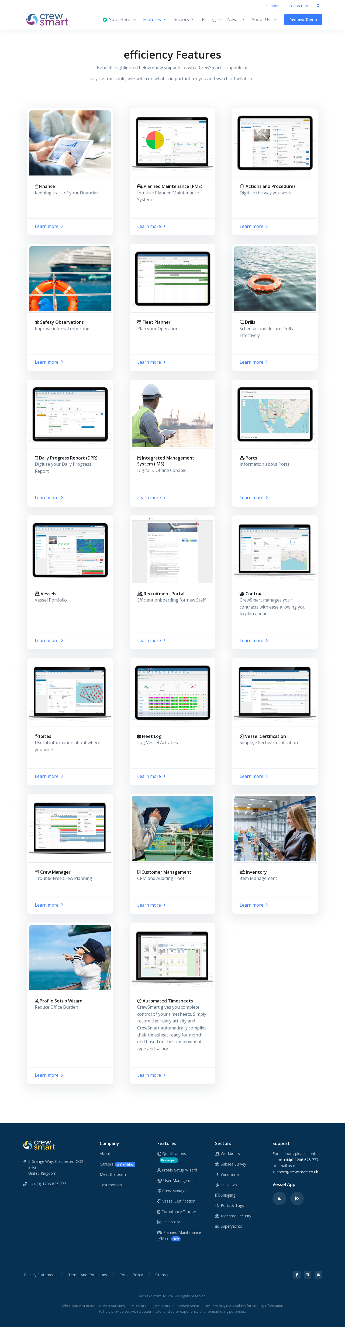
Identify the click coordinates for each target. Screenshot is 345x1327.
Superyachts (228, 1226)
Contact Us (298, 5)
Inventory (168, 1221)
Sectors (181, 19)
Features (152, 19)
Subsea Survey (230, 1164)
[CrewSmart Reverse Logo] (39, 1145)
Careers (117, 1164)
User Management (176, 1180)
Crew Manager (172, 1190)
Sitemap (162, 1274)
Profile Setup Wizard (177, 1170)
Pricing (211, 19)
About (105, 1153)
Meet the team (113, 1174)
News (233, 19)
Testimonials (111, 1184)
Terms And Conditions (87, 1274)
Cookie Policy (131, 1274)
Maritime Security (233, 1215)
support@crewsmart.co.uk (295, 1171)
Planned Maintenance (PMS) (179, 1235)
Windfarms (227, 1174)
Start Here (116, 19)
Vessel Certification (176, 1201)
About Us (260, 19)
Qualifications (171, 1157)
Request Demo (303, 19)
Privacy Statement (40, 1274)
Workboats (227, 1153)
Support (273, 5)
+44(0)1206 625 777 (300, 1159)
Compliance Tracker (176, 1211)
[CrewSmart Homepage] (50, 19)
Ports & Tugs (229, 1205)
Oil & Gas (226, 1184)
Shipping (225, 1195)
